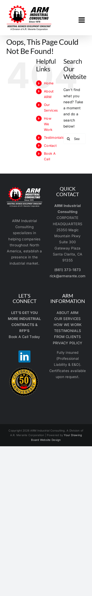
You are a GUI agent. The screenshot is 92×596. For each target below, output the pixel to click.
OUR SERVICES (67, 319)
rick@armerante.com (68, 276)
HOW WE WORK (68, 325)
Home (48, 83)
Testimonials (54, 137)
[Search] (68, 139)
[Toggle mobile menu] (82, 19)
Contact (50, 146)
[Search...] (74, 139)
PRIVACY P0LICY (67, 343)
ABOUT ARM (67, 313)
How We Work (48, 124)
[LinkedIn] (24, 356)
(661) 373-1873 (67, 270)
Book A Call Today (24, 337)
